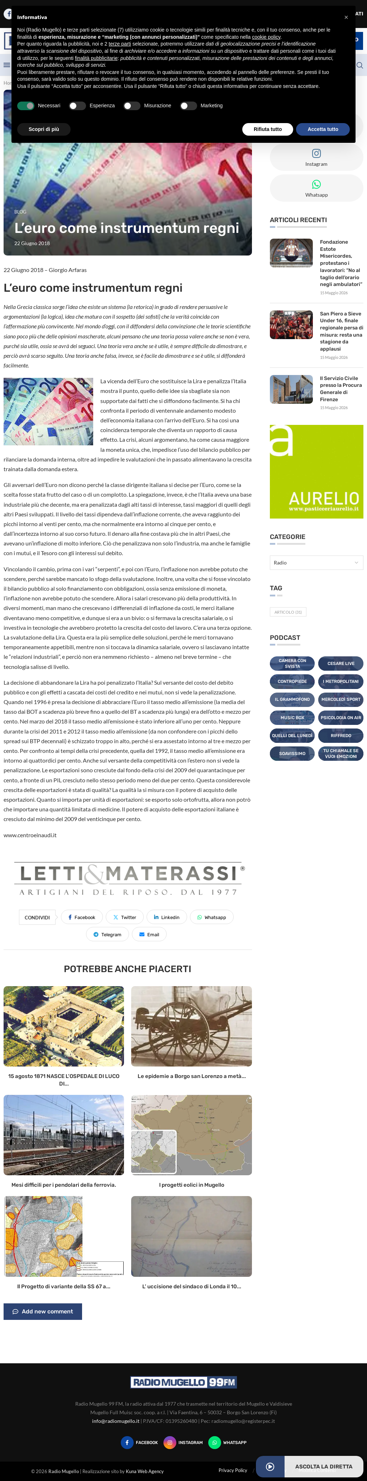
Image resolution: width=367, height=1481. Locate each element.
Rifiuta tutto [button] (268, 129)
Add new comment (43, 1311)
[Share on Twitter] (125, 917)
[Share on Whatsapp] (212, 917)
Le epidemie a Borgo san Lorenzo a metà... (192, 1076)
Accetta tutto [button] (323, 129)
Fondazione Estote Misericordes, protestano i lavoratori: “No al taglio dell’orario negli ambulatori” (341, 263)
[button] (346, 17)
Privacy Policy (233, 1470)
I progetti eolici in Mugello (191, 1185)
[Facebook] (139, 1442)
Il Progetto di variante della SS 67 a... (63, 1286)
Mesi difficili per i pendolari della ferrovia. (63, 1185)
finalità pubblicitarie (96, 58)
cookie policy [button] (266, 37)
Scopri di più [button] (44, 129)
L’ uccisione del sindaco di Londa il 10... (191, 1286)
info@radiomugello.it (115, 1421)
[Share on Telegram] (107, 934)
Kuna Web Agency (145, 1471)
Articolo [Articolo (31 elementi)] (288, 611)
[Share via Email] (149, 934)
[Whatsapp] (227, 1442)
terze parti (120, 44)
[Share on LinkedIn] (167, 917)
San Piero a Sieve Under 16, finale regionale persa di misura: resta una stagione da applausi (341, 331)
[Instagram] (183, 1442)
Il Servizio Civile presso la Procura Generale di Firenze (341, 388)
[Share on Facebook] (82, 917)
